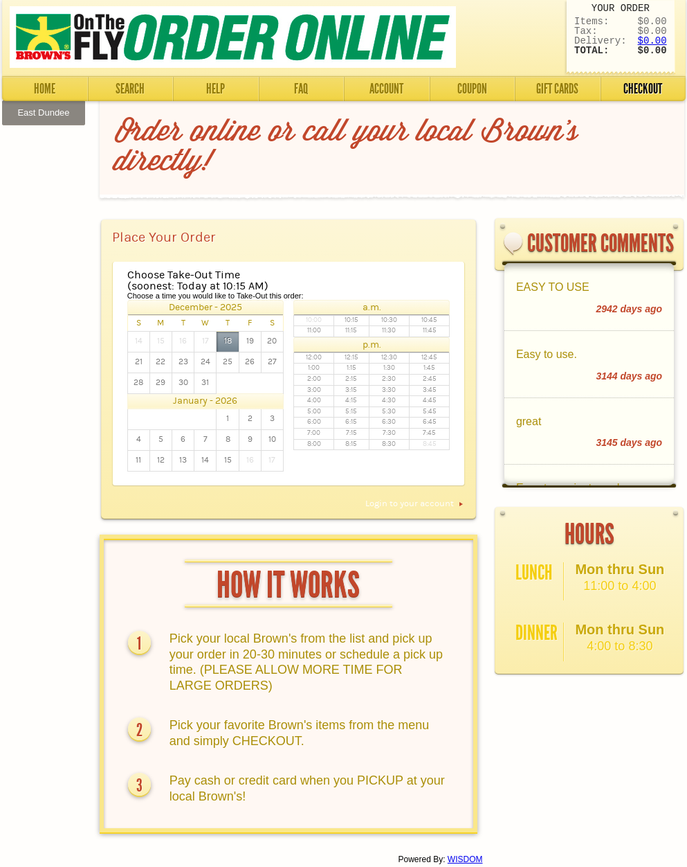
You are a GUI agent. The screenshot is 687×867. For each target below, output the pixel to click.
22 (160, 361)
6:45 (430, 422)
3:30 (389, 390)
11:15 (351, 330)
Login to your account (415, 503)
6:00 (314, 422)
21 (139, 361)
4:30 (389, 400)
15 (161, 341)
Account (386, 88)
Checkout (642, 88)
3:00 (314, 390)
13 (183, 460)
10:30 (389, 320)
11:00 (314, 330)
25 (227, 361)
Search (130, 88)
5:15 (351, 411)
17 (205, 341)
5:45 (430, 411)
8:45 (430, 444)
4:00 (314, 400)
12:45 (429, 357)
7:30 (389, 433)
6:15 (351, 422)
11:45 (430, 330)
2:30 (389, 379)
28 (138, 382)
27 (272, 361)
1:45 (429, 368)
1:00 (314, 368)
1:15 (351, 368)
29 (160, 382)
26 (250, 361)
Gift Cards (557, 88)
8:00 (314, 444)
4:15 (351, 400)
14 (139, 341)
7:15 (351, 433)
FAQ (301, 88)
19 (250, 341)
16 (183, 341)
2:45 (430, 379)
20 (272, 341)
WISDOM (465, 859)
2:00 (314, 379)
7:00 (313, 433)
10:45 (429, 320)
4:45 (430, 400)
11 (138, 460)
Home (44, 88)
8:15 (351, 444)
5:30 (389, 411)
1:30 (389, 368)
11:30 (389, 330)
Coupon (472, 88)
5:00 (314, 411)
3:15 (351, 390)
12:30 (389, 357)
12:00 (314, 357)
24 (205, 361)
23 (183, 361)
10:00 (314, 320)
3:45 (430, 390)
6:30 (389, 422)
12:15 (351, 357)
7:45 (429, 433)
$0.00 (652, 40)
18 (228, 341)
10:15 (351, 320)
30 (183, 382)
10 (272, 439)
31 (205, 382)
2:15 (351, 379)
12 (161, 460)
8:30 (389, 444)
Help (215, 88)
